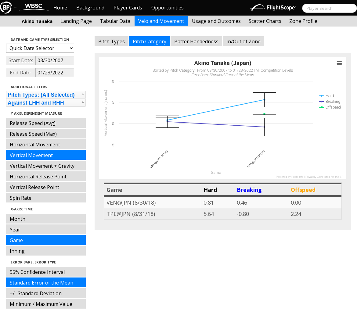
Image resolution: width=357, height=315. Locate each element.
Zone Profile (303, 21)
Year (15, 229)
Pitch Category (149, 41)
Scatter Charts (265, 21)
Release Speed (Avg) (33, 123)
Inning (17, 251)
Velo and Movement (161, 21)
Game (16, 240)
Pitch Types (111, 41)
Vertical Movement (31, 155)
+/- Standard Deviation (36, 293)
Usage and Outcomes (216, 21)
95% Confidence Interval (37, 272)
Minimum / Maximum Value (41, 304)
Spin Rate (20, 198)
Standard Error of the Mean (41, 282)
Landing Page (76, 21)
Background (90, 7)
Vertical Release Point (34, 187)
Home (60, 7)
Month (17, 219)
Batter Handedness (196, 41)
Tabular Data (115, 21)
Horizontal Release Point (38, 176)
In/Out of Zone (243, 41)
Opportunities (167, 7)
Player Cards (128, 7)
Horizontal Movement (35, 144)
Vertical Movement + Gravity (42, 166)
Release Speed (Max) (33, 134)
